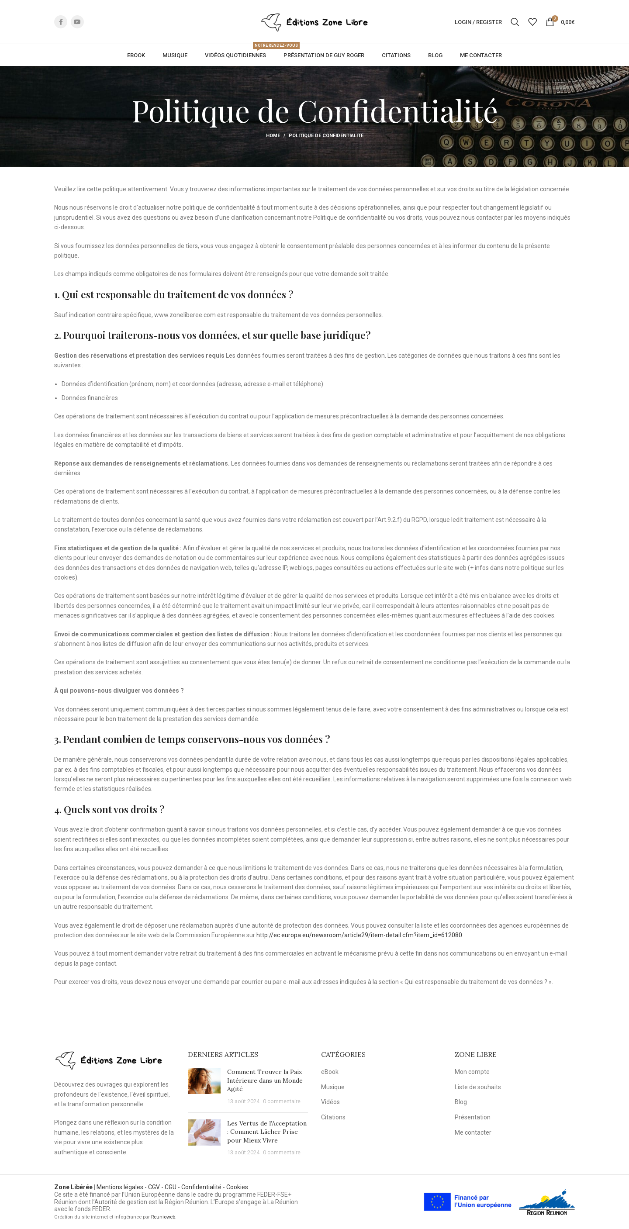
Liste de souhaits (478, 1087)
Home (273, 137)
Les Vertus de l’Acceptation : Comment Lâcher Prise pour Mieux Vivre (267, 1131)
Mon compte (472, 1071)
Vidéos (330, 1101)
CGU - (173, 1187)
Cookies (237, 1187)
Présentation (473, 1117)
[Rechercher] (515, 22)
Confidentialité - (203, 1187)
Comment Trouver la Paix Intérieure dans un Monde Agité (265, 1080)
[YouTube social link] (77, 22)
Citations (333, 1117)
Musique (333, 1087)
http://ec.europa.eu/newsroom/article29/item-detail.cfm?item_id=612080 (359, 936)
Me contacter (473, 1132)
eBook (330, 1071)
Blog (461, 1101)
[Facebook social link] (60, 22)
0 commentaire (282, 1101)
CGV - (156, 1187)
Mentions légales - (122, 1187)
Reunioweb (163, 1217)
